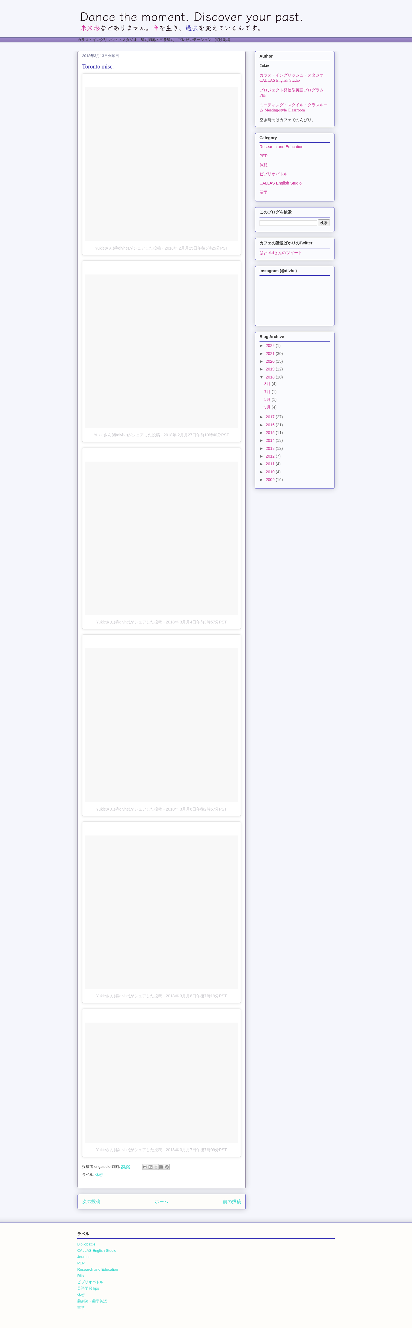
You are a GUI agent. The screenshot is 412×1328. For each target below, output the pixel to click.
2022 (271, 345)
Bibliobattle (86, 1244)
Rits (80, 1276)
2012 (271, 456)
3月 (268, 407)
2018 (271, 377)
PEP (264, 156)
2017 (271, 417)
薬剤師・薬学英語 (92, 1301)
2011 (271, 464)
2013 (271, 448)
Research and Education (281, 146)
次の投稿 (91, 1201)
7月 (268, 391)
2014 (271, 440)
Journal (83, 1257)
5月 (268, 399)
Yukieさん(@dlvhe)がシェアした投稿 (128, 248)
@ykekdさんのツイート (281, 252)
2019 (271, 369)
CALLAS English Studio (281, 183)
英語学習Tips (88, 1288)
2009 (271, 479)
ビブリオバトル (274, 174)
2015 (271, 432)
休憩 (99, 1174)
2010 (271, 472)
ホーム (162, 1201)
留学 (264, 192)
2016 (271, 425)
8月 (268, 383)
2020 (271, 361)
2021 (271, 353)
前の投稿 (232, 1201)
